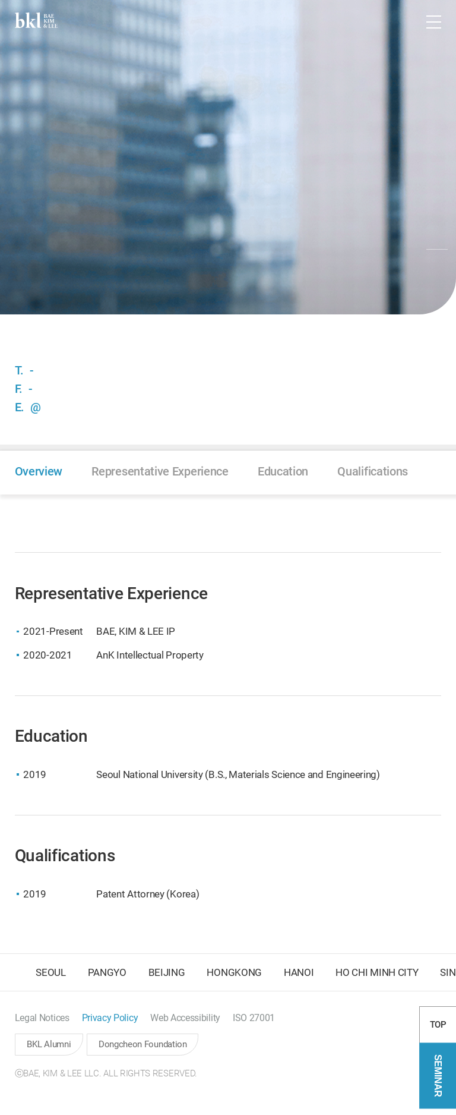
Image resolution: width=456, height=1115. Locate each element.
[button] (399, 22)
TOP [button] (438, 1031)
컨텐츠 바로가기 (0, 0)
